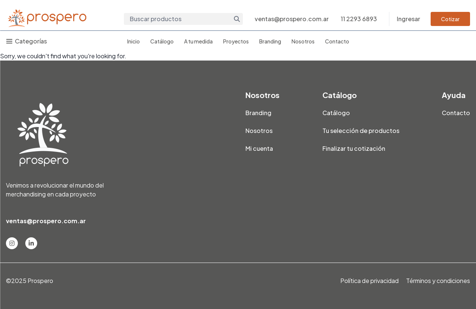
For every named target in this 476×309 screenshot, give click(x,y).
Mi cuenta (259, 148)
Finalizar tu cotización (353, 148)
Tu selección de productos (360, 130)
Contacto (337, 41)
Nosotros (303, 41)
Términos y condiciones (438, 280)
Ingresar (408, 19)
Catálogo (162, 41)
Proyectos (236, 41)
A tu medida (198, 41)
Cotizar (450, 19)
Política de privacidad (369, 280)
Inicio (133, 41)
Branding (270, 41)
